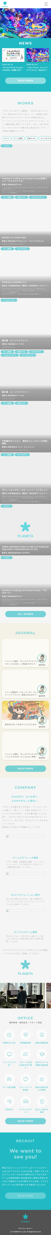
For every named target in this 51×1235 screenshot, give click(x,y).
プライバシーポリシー (25, 1228)
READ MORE (25, 80)
